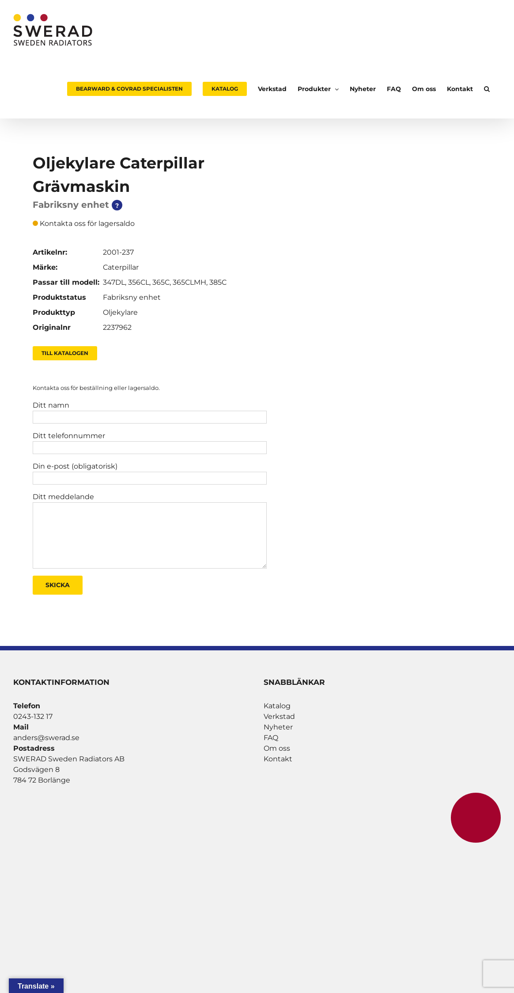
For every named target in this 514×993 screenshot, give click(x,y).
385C (218, 282)
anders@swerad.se (46, 737)
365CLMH (189, 282)
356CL (138, 282)
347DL (114, 282)
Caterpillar (121, 267)
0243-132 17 (33, 716)
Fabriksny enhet (132, 297)
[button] (487, 88)
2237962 (117, 327)
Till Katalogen (65, 353)
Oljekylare (120, 312)
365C (161, 282)
